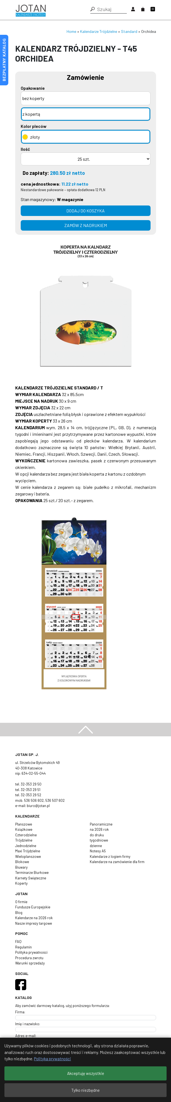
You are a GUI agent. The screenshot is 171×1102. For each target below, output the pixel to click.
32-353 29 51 (30, 789)
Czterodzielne (26, 835)
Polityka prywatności (31, 952)
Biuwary (21, 867)
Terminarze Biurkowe (32, 872)
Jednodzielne (25, 845)
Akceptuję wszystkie (85, 1073)
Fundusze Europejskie (32, 907)
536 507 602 (55, 800)
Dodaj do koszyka (85, 210)
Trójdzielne (23, 840)
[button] (92, 9)
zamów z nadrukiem (85, 225)
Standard (129, 31)
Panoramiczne (101, 824)
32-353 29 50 (31, 784)
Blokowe (22, 862)
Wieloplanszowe (28, 856)
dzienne (96, 845)
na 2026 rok (99, 829)
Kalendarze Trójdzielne (98, 31)
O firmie (21, 902)
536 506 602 (34, 800)
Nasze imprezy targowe (33, 923)
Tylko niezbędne (85, 1090)
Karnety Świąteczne (30, 878)
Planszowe (23, 824)
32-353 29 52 (31, 795)
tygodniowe (99, 840)
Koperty (21, 883)
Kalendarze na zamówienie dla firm (117, 862)
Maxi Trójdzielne (27, 851)
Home (71, 31)
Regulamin (23, 947)
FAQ (18, 941)
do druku (97, 835)
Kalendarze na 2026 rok (34, 918)
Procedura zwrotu (29, 958)
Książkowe (23, 829)
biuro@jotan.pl (38, 805)
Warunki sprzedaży (30, 963)
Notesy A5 (98, 851)
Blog (18, 912)
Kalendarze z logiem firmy (110, 856)
